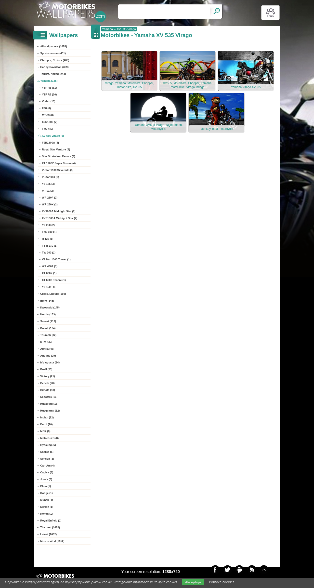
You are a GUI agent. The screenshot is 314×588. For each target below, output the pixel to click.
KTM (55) (46, 341)
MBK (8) (45, 431)
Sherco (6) (46, 451)
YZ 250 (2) (48, 225)
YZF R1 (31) (49, 87)
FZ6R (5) (47, 128)
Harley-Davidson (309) (54, 67)
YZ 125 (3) (48, 183)
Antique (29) (48, 355)
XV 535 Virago (126, 29)
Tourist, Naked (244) (53, 73)
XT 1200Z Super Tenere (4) (59, 163)
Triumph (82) (48, 335)
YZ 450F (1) (49, 286)
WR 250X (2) (50, 204)
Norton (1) (46, 506)
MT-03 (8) (48, 115)
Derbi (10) (46, 424)
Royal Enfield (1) (50, 520)
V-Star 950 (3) (50, 176)
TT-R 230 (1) (49, 245)
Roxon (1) (46, 513)
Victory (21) (47, 376)
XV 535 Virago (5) (53, 135)
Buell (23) (46, 369)
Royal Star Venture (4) (56, 149)
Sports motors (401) (53, 53)
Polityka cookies (222, 582)
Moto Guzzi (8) (49, 438)
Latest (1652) (48, 534)
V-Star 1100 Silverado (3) (57, 170)
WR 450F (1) (49, 266)
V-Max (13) (48, 101)
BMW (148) (47, 300)
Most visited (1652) (52, 541)
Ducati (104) (47, 328)
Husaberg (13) (49, 403)
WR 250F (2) (49, 197)
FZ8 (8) (46, 108)
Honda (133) (48, 314)
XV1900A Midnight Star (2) (59, 211)
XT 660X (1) (49, 273)
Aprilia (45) (47, 348)
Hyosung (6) (48, 444)
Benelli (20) (47, 383)
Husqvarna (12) (50, 410)
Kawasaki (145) (50, 307)
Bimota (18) (47, 389)
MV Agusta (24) (50, 362)
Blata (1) (45, 486)
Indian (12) (47, 417)
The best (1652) (50, 527)
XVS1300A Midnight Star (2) (59, 218)
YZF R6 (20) (49, 94)
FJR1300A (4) (50, 142)
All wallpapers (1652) (53, 46)
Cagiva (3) (46, 472)
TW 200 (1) (48, 252)
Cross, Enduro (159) (53, 293)
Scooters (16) (48, 396)
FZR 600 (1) (49, 231)
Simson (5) (47, 458)
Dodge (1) (46, 493)
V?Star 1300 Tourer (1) (56, 259)
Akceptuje (193, 582)
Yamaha (107, 29)
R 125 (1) (47, 238)
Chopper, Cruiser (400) (54, 60)
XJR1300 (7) (49, 121)
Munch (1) (46, 499)
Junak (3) (46, 479)
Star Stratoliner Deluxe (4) (58, 156)
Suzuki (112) (48, 321)
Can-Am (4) (47, 465)
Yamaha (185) (48, 80)
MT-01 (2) (48, 190)
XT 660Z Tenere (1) (54, 280)
